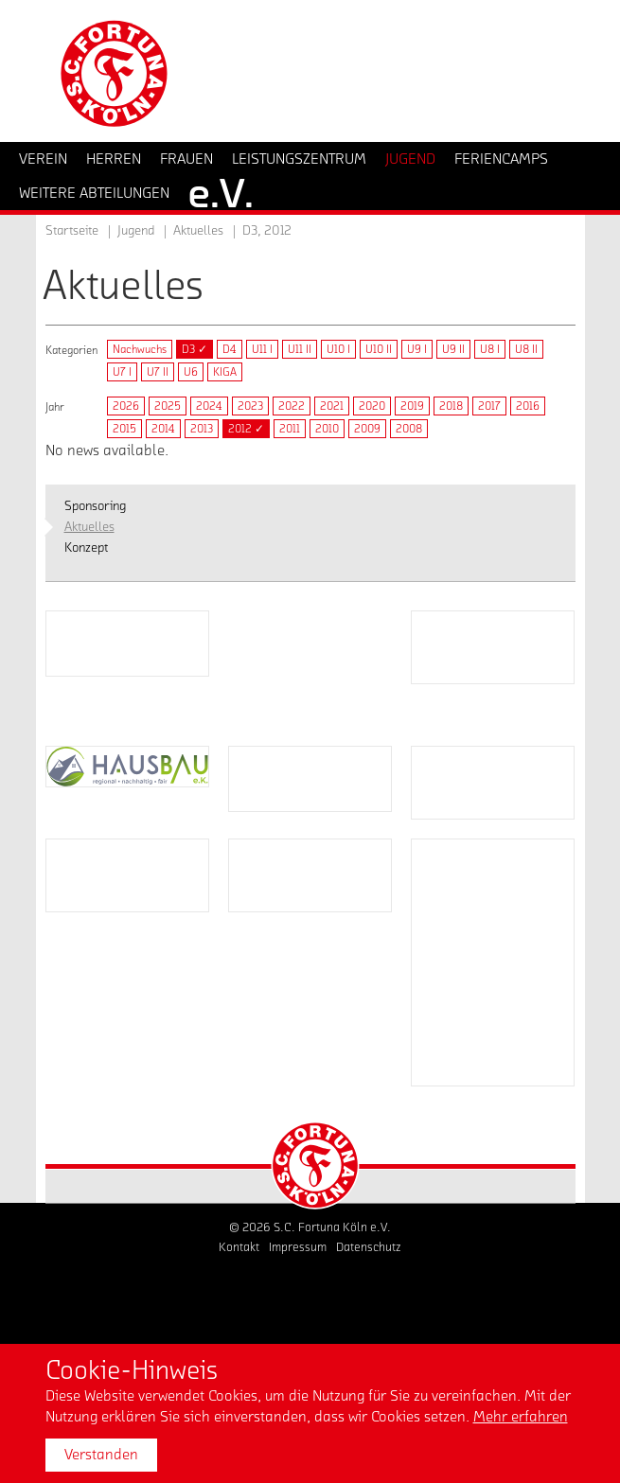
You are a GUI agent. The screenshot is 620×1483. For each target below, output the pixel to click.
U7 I (122, 372)
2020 (372, 406)
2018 (451, 406)
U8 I (490, 349)
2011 (289, 428)
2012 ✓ (246, 428)
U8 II (526, 349)
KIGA (225, 372)
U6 (191, 372)
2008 (409, 428)
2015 (124, 428)
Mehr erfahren (520, 1416)
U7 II (157, 372)
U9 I (417, 349)
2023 (250, 406)
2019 (412, 406)
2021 (332, 406)
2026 (126, 406)
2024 (209, 406)
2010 (327, 428)
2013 (201, 428)
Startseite (71, 231)
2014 (163, 428)
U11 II (299, 349)
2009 (367, 428)
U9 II (453, 349)
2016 (528, 406)
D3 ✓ (194, 349)
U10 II (378, 349)
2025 (167, 406)
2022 (291, 406)
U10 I (338, 349)
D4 (229, 349)
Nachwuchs (140, 349)
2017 (489, 406)
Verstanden (101, 1454)
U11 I (262, 349)
